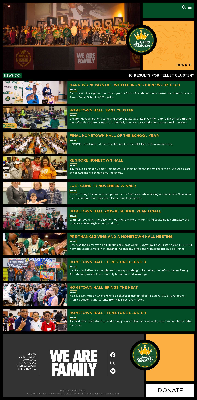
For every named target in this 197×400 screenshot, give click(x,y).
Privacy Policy (27, 363)
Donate (184, 65)
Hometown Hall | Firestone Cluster (108, 313)
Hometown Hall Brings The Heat (104, 287)
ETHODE (81, 391)
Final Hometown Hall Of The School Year (114, 136)
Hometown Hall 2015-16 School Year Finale (115, 211)
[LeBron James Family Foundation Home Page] (145, 355)
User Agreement (26, 366)
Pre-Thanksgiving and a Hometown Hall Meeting (121, 236)
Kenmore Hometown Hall (96, 160)
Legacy (32, 354)
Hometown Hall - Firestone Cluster (108, 262)
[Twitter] (113, 370)
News (73, 90)
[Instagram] (113, 363)
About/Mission (27, 357)
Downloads (29, 360)
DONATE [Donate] (170, 390)
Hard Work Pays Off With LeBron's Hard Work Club (125, 85)
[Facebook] (113, 355)
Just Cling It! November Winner (103, 186)
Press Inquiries (27, 369)
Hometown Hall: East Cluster (102, 110)
